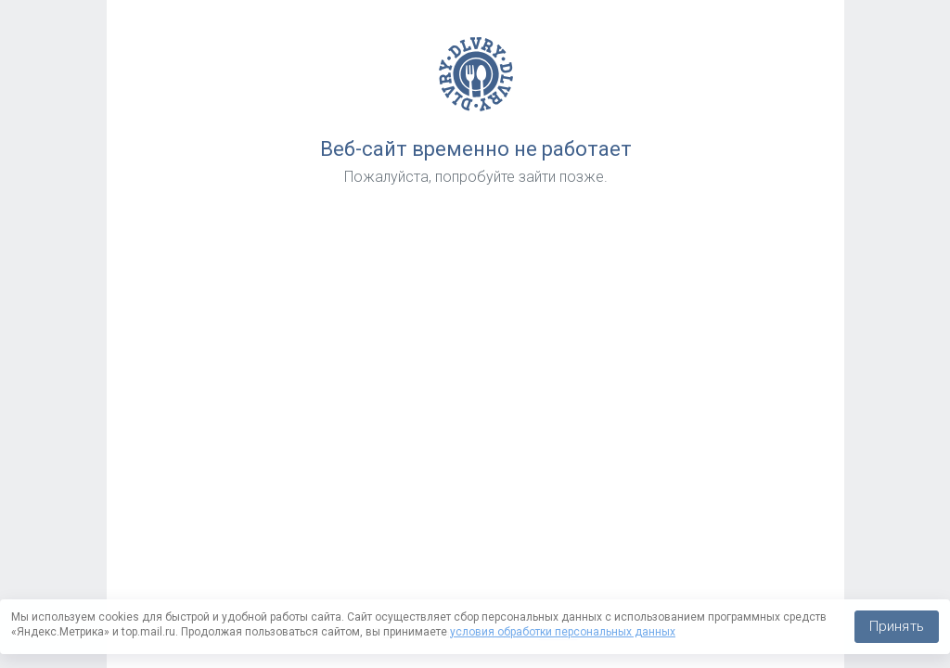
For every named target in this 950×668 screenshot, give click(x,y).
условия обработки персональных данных (562, 631)
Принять (896, 626)
